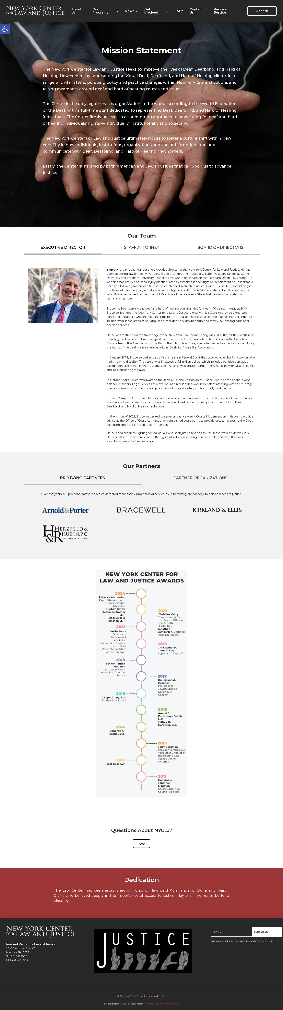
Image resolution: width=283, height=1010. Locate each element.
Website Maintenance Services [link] (162, 1003)
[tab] (63, 248)
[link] (5, 29)
